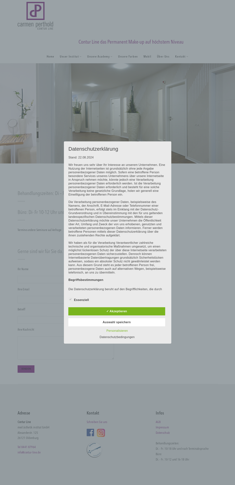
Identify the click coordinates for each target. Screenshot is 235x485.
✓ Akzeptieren (116, 311)
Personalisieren (117, 330)
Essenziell (79, 299)
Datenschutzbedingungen (117, 337)
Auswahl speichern (117, 322)
